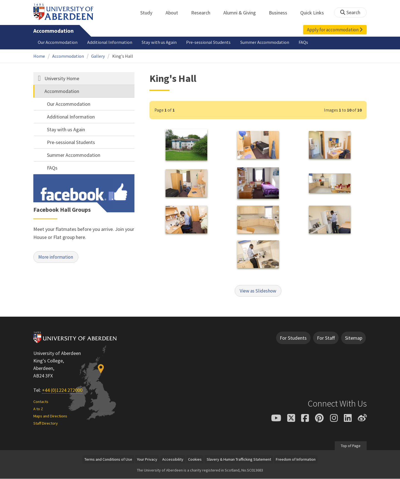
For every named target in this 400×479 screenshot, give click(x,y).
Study (149, 12)
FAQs (303, 42)
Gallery (98, 56)
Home (39, 56)
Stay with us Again (159, 42)
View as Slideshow (258, 291)
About (175, 12)
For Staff (326, 338)
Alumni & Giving (242, 12)
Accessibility (172, 459)
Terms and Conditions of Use (108, 459)
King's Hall (122, 56)
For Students (293, 338)
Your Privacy (147, 459)
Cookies (195, 459)
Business (281, 12)
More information (57, 257)
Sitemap (353, 338)
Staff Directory (45, 423)
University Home (61, 78)
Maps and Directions (50, 416)
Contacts (40, 402)
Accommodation (53, 30)
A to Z (38, 409)
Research (203, 12)
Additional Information (109, 42)
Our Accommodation (58, 42)
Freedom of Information (296, 459)
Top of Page (351, 445)
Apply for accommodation (334, 30)
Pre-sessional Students (208, 42)
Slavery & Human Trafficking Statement (239, 459)
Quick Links (315, 12)
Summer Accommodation (264, 42)
